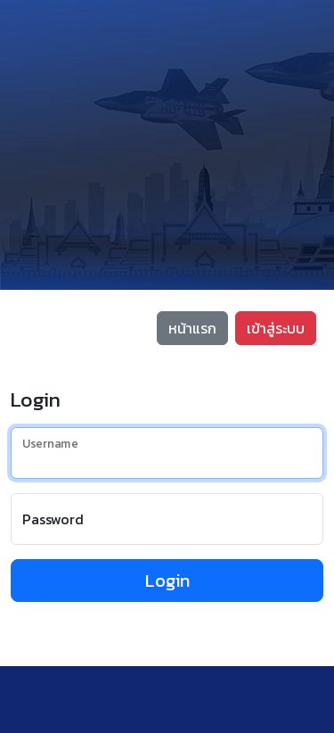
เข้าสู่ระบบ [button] (276, 328)
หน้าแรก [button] (192, 328)
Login (167, 580)
